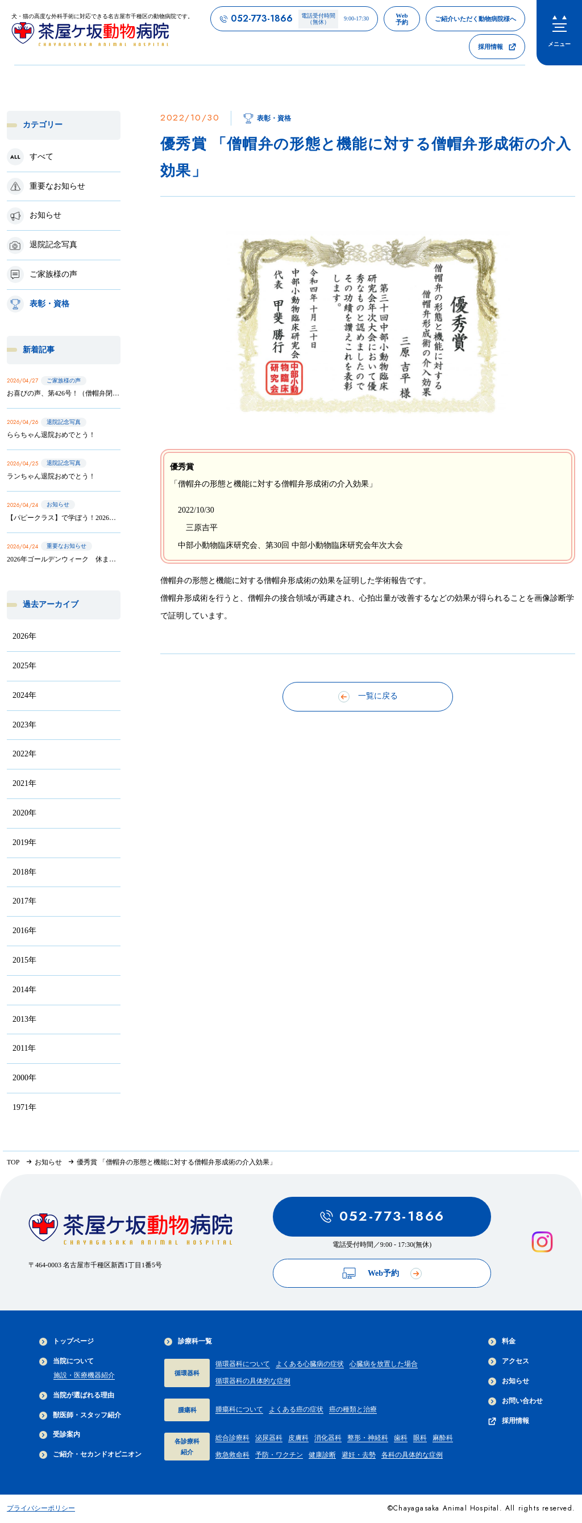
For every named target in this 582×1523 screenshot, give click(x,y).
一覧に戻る (368, 696)
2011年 (24, 1048)
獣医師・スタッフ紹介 (80, 1415)
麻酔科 (443, 1438)
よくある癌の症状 (296, 1409)
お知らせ (508, 1381)
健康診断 (322, 1455)
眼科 (420, 1438)
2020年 (24, 813)
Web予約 (382, 1273)
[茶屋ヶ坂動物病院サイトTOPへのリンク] (102, 32)
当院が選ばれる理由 (76, 1395)
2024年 (24, 695)
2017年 (24, 901)
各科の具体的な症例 (412, 1455)
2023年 (24, 725)
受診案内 (59, 1434)
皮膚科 (298, 1438)
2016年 (24, 930)
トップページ (66, 1341)
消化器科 (328, 1438)
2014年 (24, 989)
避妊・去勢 (359, 1455)
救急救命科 (232, 1455)
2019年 (24, 842)
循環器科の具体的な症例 (252, 1381)
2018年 (24, 872)
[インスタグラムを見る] (542, 1242)
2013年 (24, 1019)
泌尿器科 (268, 1438)
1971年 (24, 1107)
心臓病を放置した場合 (384, 1364)
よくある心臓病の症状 (310, 1364)
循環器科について (242, 1364)
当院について (66, 1361)
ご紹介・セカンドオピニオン (90, 1454)
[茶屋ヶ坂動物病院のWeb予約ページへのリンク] (402, 18)
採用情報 (508, 1421)
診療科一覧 (188, 1341)
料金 (502, 1341)
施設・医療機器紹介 (84, 1375)
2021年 (24, 783)
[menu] (559, 32)
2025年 (24, 665)
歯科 (401, 1438)
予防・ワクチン (279, 1455)
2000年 (24, 1077)
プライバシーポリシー (41, 1508)
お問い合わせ (515, 1401)
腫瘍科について (239, 1409)
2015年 (24, 960)
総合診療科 (232, 1438)
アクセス (508, 1361)
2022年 (24, 754)
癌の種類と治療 (353, 1409)
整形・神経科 (367, 1438)
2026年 (24, 636)
